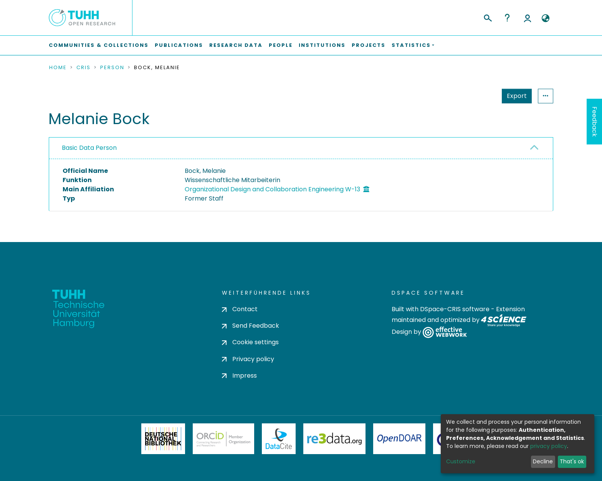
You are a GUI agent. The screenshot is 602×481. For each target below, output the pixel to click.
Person (112, 67)
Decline (543, 461)
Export (479, 95)
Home (58, 67)
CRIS (83, 67)
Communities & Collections (99, 45)
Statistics (514, 95)
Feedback (594, 121)
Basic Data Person (89, 147)
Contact (240, 309)
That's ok (572, 461)
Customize (460, 461)
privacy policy (548, 446)
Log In (527, 17)
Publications (179, 45)
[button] (545, 18)
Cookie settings (250, 342)
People (281, 45)
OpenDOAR (399, 438)
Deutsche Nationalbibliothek (163, 438)
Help (507, 17)
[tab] (301, 148)
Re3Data (334, 438)
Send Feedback (250, 325)
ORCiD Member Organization (223, 438)
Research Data (236, 45)
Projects (368, 45)
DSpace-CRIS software (455, 309)
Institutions (322, 45)
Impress (239, 375)
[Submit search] (487, 17)
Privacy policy (248, 359)
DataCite (279, 438)
